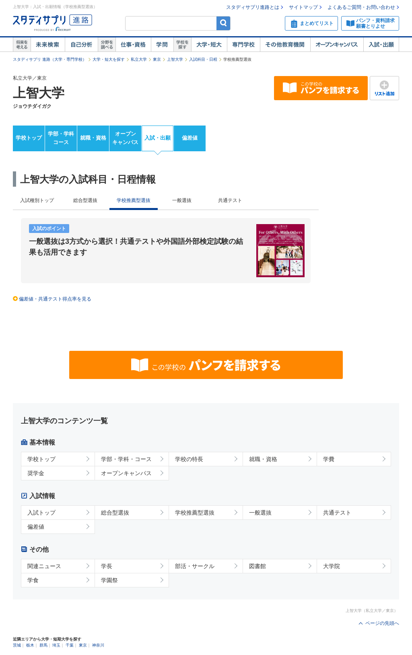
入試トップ (41, 512)
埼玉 (56, 645)
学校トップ (29, 138)
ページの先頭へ (382, 623)
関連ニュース (44, 566)
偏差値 (190, 138)
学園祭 (109, 580)
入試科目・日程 (203, 59)
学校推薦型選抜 (194, 512)
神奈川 (98, 645)
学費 (328, 459)
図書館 (257, 566)
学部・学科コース (61, 138)
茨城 (17, 645)
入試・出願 (381, 44)
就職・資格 (93, 138)
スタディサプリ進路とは (252, 7)
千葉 (70, 645)
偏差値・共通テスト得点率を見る (55, 299)
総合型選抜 (85, 200)
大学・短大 (209, 44)
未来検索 (48, 44)
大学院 (331, 566)
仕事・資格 (133, 44)
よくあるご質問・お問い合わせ (361, 7)
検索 (223, 23)
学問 (162, 44)
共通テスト (230, 200)
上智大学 (175, 59)
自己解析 (81, 44)
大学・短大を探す (109, 59)
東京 (157, 59)
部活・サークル (194, 566)
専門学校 (243, 44)
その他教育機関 (285, 44)
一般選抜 (182, 200)
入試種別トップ (37, 200)
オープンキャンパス (336, 44)
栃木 (30, 645)
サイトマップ (303, 7)
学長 (106, 566)
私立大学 (139, 59)
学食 (33, 580)
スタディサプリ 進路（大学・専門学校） (50, 59)
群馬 (43, 645)
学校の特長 (189, 459)
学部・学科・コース (126, 459)
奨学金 (35, 473)
